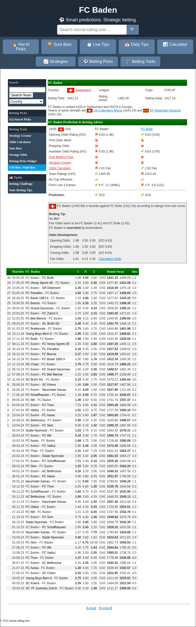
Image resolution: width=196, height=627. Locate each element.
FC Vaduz (32, 410)
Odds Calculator (60, 168)
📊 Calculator (175, 44)
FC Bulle (48, 278)
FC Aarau (48, 415)
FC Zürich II (50, 313)
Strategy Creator (60, 162)
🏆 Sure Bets (59, 44)
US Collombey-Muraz (107, 110)
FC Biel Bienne (36, 318)
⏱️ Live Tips (98, 44)
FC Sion (47, 425)
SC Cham (32, 364)
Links (91, 608)
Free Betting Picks (61, 157)
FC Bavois (33, 303)
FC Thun (48, 405)
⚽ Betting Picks (98, 61)
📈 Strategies (55, 61)
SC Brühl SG (51, 323)
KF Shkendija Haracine (165, 110)
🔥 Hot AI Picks (21, 46)
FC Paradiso (34, 293)
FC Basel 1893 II (37, 298)
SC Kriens (49, 384)
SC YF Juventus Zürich (41, 588)
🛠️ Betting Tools (140, 61)
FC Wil (30, 400)
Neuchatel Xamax (54, 390)
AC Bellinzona (35, 420)
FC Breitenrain (35, 328)
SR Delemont (51, 288)
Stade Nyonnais (36, 430)
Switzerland (83, 90)
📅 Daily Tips (137, 44)
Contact (105, 608)
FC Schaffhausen (37, 395)
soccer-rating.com (19, 620)
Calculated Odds (110, 259)
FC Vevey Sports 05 (39, 283)
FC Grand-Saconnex (40, 308)
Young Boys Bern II (39, 334)
